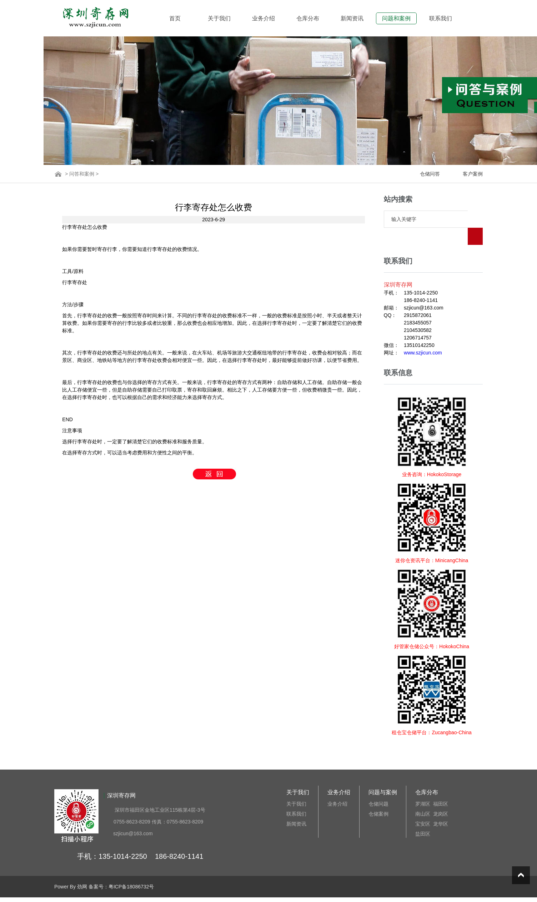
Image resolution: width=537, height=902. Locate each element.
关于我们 (219, 18)
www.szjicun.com (423, 335)
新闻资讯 (352, 18)
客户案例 (473, 174)
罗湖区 (422, 787)
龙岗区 (440, 797)
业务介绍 (263, 18)
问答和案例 (81, 174)
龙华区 (440, 807)
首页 (175, 18)
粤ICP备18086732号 (131, 869)
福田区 (440, 787)
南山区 (422, 797)
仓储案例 (378, 797)
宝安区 (422, 807)
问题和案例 (396, 18)
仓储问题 (378, 787)
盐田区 (422, 817)
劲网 (82, 869)
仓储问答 (430, 174)
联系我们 (440, 18)
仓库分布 (307, 18)
